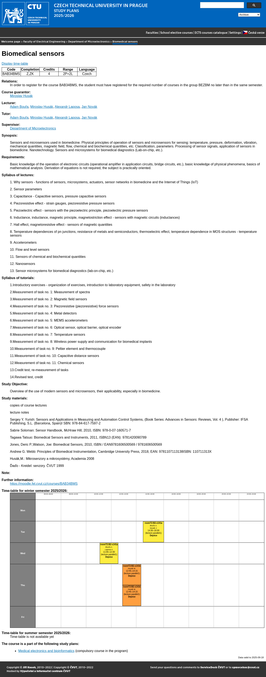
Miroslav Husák (21, 96)
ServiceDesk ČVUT (212, 667)
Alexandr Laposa (67, 106)
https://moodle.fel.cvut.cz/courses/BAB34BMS (44, 483)
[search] (221, 5)
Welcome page (10, 41)
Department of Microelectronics (89, 41)
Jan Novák (89, 106)
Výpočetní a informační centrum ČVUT (45, 670)
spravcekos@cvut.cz (245, 667)
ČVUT (73, 667)
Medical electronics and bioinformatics (46, 651)
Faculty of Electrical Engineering (44, 41)
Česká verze (253, 32)
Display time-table (15, 63)
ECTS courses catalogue (211, 32)
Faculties (152, 32)
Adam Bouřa (19, 106)
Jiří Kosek (29, 667)
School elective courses (176, 32)
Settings (235, 32)
